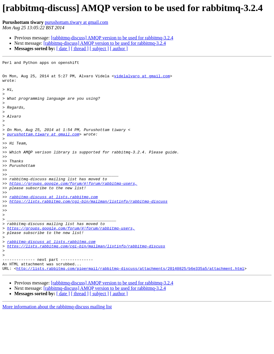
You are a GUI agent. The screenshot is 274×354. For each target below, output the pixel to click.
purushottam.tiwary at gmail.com (76, 22)
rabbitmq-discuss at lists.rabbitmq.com (53, 224)
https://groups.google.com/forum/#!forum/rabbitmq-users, (73, 208)
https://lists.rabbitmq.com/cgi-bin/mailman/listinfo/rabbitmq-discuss (88, 230)
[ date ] (63, 48)
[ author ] (119, 48)
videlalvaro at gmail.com (142, 79)
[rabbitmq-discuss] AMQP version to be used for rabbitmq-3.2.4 (112, 37)
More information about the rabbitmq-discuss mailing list (57, 348)
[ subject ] (99, 48)
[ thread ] (80, 48)
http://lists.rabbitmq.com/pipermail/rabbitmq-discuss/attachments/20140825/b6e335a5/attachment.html (130, 310)
